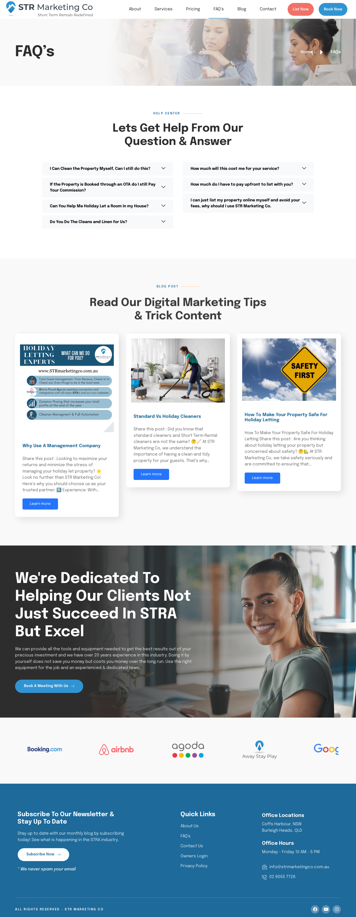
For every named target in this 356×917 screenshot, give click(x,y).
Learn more (40, 504)
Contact (268, 9)
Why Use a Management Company (61, 446)
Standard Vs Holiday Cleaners (167, 416)
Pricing (193, 9)
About (135, 9)
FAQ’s (219, 9)
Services (164, 9)
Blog (241, 9)
